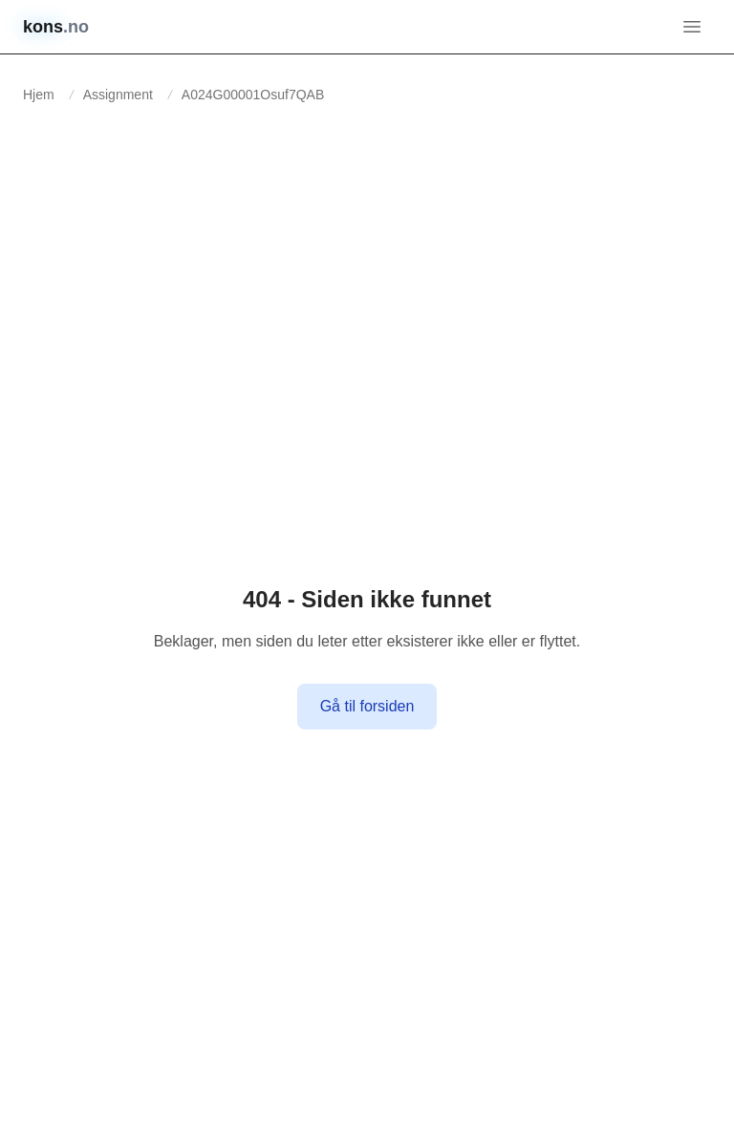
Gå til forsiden (367, 706)
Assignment (118, 94)
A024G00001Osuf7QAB (253, 94)
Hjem (38, 94)
